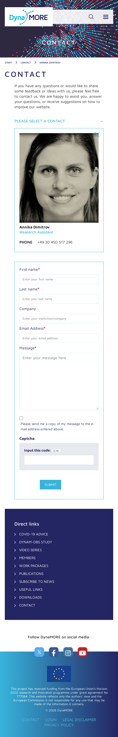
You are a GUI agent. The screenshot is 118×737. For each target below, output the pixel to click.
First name (29, 269)
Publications (31, 574)
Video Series (30, 550)
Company (27, 308)
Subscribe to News (36, 581)
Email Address (32, 328)
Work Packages (33, 566)
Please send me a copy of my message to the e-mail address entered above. (58, 426)
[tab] (59, 121)
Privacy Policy (59, 725)
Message (27, 347)
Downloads (30, 597)
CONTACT (27, 605)
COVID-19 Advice (33, 534)
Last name (29, 288)
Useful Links (30, 589)
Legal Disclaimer (79, 719)
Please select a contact (39, 121)
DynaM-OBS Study (35, 542)
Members (27, 558)
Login (51, 719)
